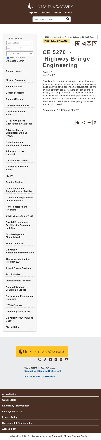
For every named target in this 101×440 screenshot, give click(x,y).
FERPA (9, 176)
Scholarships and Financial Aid (15, 236)
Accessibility (9, 429)
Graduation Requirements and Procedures (19, 199)
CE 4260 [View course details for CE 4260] (75, 110)
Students (46, 12)
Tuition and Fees (15, 243)
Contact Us (30, 371)
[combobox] (71, 37)
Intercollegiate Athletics (18, 281)
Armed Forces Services (18, 268)
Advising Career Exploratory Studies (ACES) (16, 133)
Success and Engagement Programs (20, 297)
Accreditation (9, 394)
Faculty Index (13, 274)
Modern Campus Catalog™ (77, 436)
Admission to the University (15, 152)
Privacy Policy (9, 417)
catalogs (17, 436)
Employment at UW (12, 411)
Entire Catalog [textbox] (13, 43)
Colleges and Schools (17, 105)
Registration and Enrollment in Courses (18, 143)
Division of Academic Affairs (17, 168)
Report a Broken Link (49, 371)
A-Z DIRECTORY (33, 376)
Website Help (9, 400)
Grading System (14, 182)
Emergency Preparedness (15, 406)
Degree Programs (15, 93)
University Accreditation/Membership (20, 251)
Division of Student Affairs (16, 113)
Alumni (68, 12)
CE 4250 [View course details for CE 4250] (61, 110)
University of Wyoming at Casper (19, 319)
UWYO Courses (14, 305)
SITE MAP (50, 376)
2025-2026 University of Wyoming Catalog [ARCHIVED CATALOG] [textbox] (70, 37)
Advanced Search (15, 61)
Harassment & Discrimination (17, 423)
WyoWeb (33, 12)
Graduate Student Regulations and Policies (19, 190)
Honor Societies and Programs (16, 208)
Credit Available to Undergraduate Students (19, 122)
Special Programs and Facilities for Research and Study (18, 225)
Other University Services (19, 216)
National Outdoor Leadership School (16, 288)
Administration (14, 86)
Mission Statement (16, 80)
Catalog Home (13, 71)
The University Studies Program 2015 (18, 260)
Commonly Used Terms (18, 312)
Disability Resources (17, 160)
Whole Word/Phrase (17, 58)
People (57, 12)
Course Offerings (15, 99)
